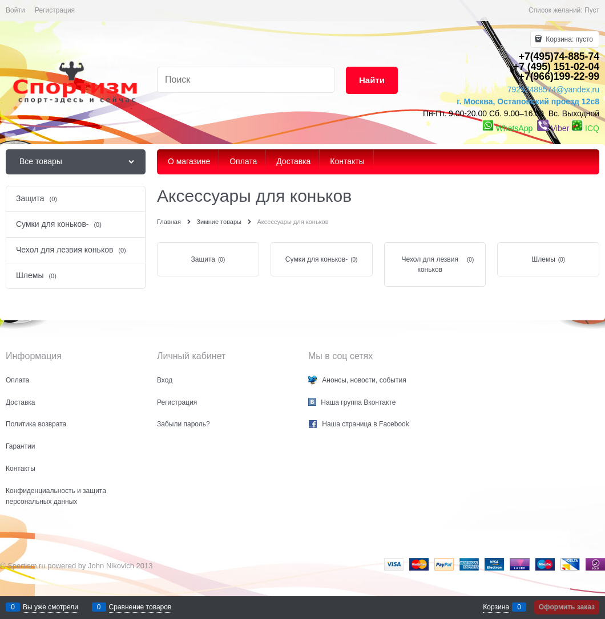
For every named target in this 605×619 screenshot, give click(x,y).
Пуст (591, 10)
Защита (203, 259)
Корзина (496, 607)
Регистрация (55, 10)
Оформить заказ (567, 607)
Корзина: (568, 39)
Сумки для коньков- (316, 259)
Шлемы (543, 259)
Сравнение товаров (140, 607)
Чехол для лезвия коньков (430, 264)
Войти (15, 10)
